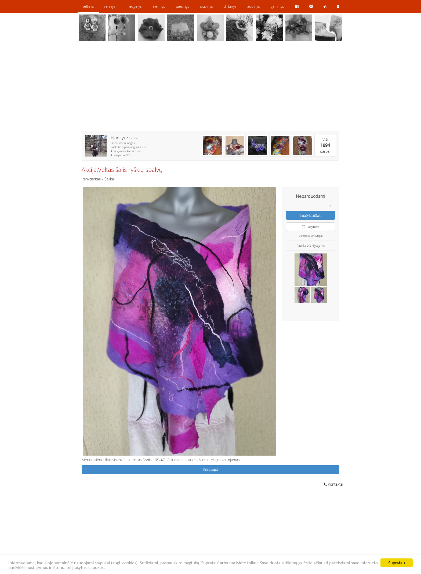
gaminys (277, 6)
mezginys (134, 6)
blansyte (119, 138)
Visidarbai (325, 145)
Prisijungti (210, 469)
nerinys (159, 6)
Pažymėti (310, 226)
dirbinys (230, 6)
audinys (253, 6)
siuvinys (206, 6)
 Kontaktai (333, 484)
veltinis (88, 6)
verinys (109, 6)
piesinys (182, 6)
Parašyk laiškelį (311, 215)
